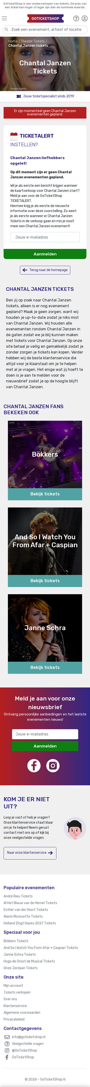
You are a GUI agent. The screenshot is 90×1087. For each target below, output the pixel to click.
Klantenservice (15, 1006)
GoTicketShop (23, 1057)
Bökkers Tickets (16, 941)
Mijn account (13, 986)
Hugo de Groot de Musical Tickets (29, 961)
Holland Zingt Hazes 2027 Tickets (30, 923)
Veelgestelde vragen (28, 1044)
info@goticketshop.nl (28, 1037)
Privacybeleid (14, 1019)
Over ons (10, 999)
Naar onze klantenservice (30, 853)
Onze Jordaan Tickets (21, 968)
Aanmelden (45, 254)
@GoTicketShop (24, 1050)
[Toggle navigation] (12, 18)
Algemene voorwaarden (22, 1013)
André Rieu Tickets (18, 896)
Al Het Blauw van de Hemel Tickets (30, 903)
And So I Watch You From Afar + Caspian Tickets (41, 948)
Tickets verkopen (17, 992)
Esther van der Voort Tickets (26, 910)
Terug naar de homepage (45, 270)
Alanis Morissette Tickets (23, 916)
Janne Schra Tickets (20, 955)
